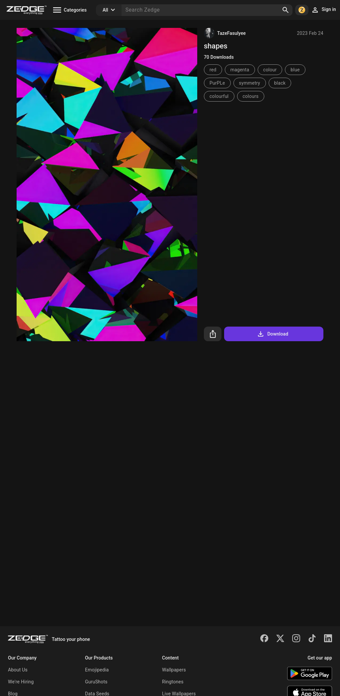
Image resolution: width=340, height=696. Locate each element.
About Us (18, 669)
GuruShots (96, 681)
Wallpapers (174, 669)
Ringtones (173, 681)
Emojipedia (97, 669)
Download (272, 334)
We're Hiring (21, 681)
